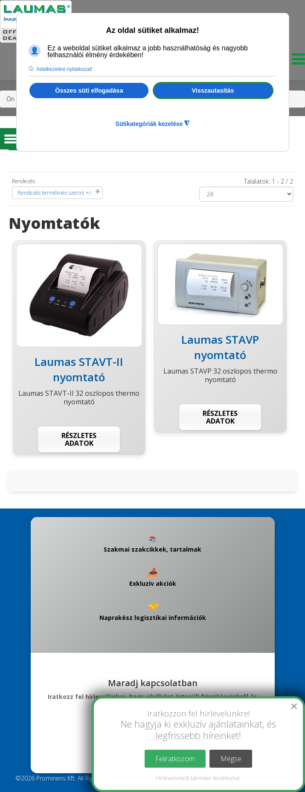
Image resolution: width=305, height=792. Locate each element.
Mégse (231, 758)
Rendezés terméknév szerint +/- (54, 192)
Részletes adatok (78, 439)
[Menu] (296, 61)
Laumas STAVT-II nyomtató (79, 369)
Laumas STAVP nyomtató (220, 347)
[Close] (294, 706)
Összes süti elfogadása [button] (89, 90)
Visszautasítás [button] (213, 90)
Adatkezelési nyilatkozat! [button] (64, 69)
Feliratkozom (175, 758)
